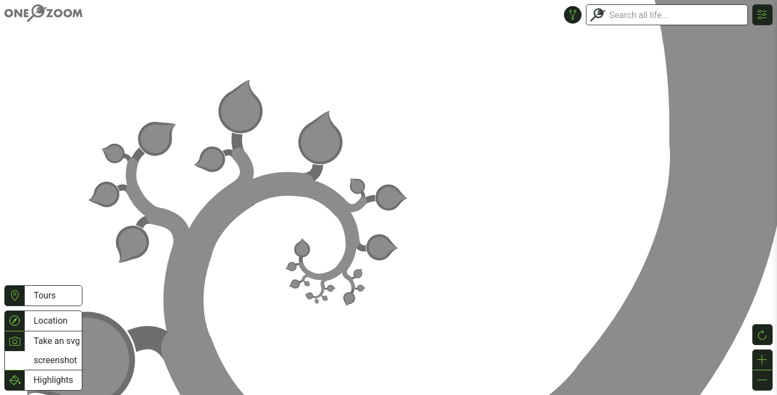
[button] (14, 296)
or (388, 197)
